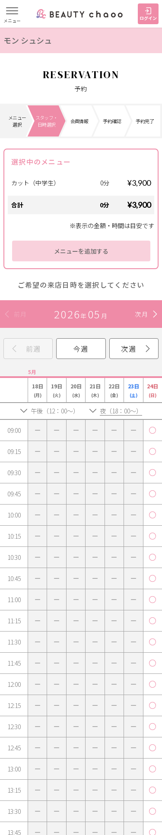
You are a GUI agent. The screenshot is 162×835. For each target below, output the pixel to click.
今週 (81, 348)
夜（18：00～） (121, 410)
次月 (141, 314)
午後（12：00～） (55, 410)
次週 (128, 348)
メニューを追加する (81, 251)
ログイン (148, 14)
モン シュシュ (27, 40)
